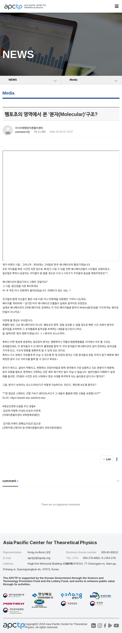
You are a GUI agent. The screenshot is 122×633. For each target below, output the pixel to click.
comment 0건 (22, 132)
